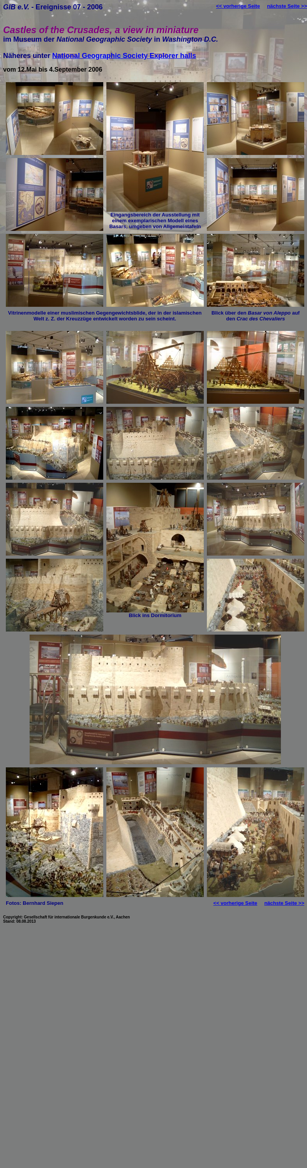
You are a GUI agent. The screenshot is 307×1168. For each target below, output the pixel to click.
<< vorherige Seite (238, 6)
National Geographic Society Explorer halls (124, 56)
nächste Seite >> (287, 6)
